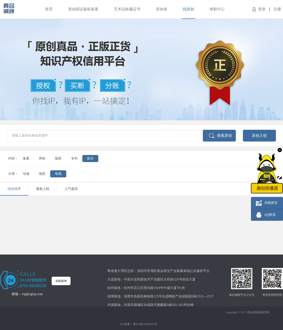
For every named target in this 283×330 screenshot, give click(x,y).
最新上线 (42, 189)
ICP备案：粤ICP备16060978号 (138, 324)
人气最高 (71, 189)
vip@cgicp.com (32, 294)
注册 (277, 9)
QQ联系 (270, 215)
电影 (42, 173)
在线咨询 (61, 281)
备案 (26, 158)
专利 (74, 158)
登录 (262, 9)
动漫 (26, 173)
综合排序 (14, 189)
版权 (58, 158)
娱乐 (90, 158)
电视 (58, 173)
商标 (42, 158)
